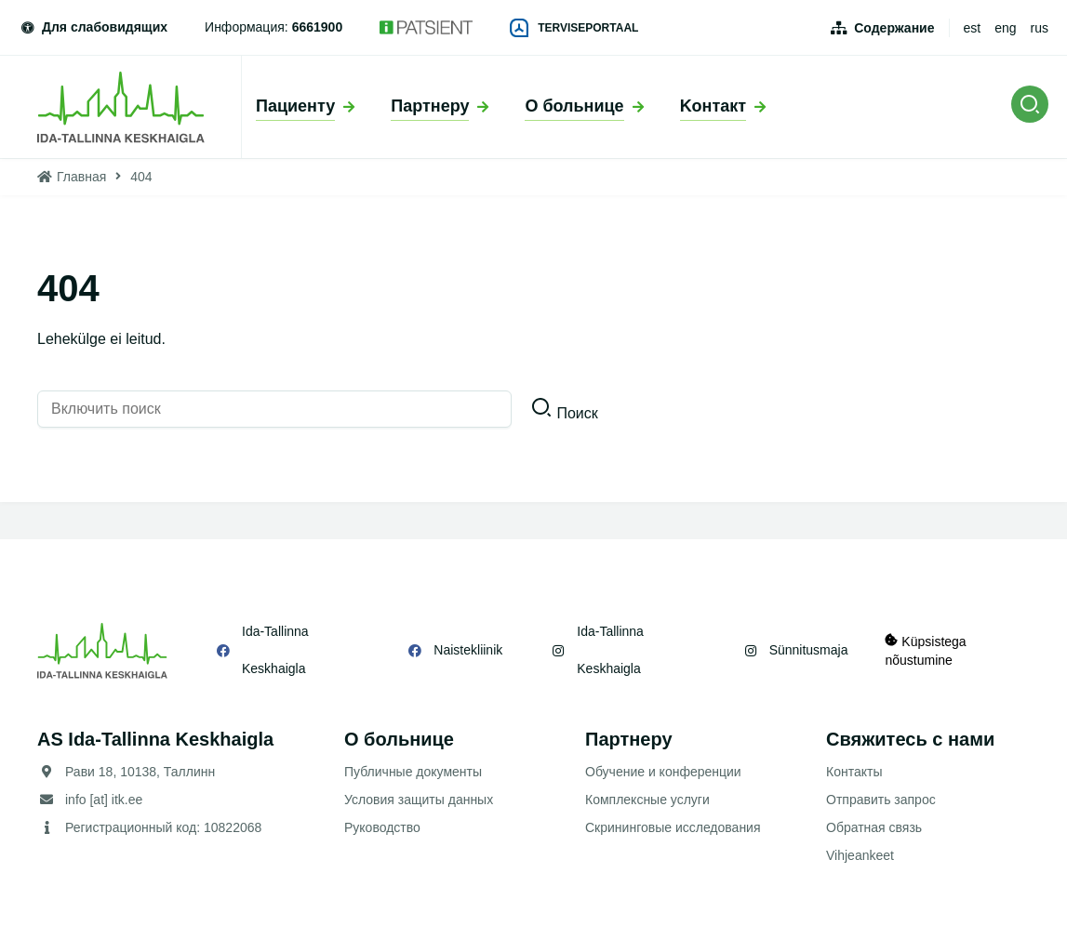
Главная (81, 176)
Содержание (894, 27)
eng (1005, 27)
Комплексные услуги (647, 799)
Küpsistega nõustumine (925, 650)
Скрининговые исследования (673, 827)
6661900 (317, 27)
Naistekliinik (467, 649)
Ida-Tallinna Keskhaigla (275, 650)
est (972, 27)
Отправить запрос (881, 799)
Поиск (576, 413)
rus (1039, 27)
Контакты (854, 771)
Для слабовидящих (93, 27)
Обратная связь (874, 827)
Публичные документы (413, 771)
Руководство (382, 827)
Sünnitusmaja (808, 649)
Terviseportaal (574, 28)
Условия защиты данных (418, 799)
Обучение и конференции (663, 771)
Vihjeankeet (860, 855)
